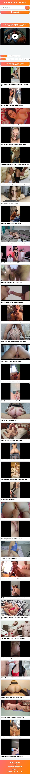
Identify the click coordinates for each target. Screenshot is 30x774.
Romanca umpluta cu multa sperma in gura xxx (12, 321)
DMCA (15, 764)
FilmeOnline (15, 2)
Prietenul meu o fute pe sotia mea (9, 658)
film (16, 59)
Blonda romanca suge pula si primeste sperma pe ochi (14, 184)
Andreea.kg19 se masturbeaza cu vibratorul (11, 124)
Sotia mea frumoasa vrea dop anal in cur (11, 519)
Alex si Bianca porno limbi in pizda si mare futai (13, 243)
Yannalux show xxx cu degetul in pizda (10, 400)
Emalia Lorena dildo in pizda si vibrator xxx (11, 736)
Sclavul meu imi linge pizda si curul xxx (11, 558)
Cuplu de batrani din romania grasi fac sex (11, 440)
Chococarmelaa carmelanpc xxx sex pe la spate (12, 459)
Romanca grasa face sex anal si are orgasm (12, 538)
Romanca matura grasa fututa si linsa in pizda (12, 717)
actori (8, 59)
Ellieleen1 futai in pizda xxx (8, 499)
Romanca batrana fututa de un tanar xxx (11, 223)
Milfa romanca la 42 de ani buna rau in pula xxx (12, 697)
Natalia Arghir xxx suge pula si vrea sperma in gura (13, 144)
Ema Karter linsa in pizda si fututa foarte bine (12, 302)
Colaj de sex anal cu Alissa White (9, 420)
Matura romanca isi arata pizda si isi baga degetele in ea (15, 164)
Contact (15, 769)
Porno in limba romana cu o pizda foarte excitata (13, 381)
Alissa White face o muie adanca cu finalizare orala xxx (14, 677)
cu (12, 59)
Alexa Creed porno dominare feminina (10, 262)
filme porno (15, 762)
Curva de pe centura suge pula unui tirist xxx (12, 756)
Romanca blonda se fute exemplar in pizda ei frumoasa (14, 479)
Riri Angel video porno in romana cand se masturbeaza (14, 597)
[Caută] (27, 8)
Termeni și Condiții (15, 767)
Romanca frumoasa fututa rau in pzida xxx (11, 578)
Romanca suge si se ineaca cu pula (10, 203)
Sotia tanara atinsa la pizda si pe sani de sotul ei (13, 638)
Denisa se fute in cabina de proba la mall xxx (12, 105)
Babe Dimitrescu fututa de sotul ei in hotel (11, 361)
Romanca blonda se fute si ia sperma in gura (12, 282)
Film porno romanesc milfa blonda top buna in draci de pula (14, 618)
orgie (26, 59)
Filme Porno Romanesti (14, 55)
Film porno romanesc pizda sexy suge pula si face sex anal (14, 85)
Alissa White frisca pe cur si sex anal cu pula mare (13, 341)
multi (21, 59)
